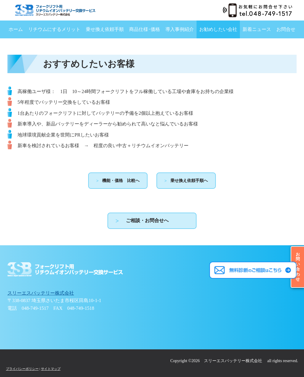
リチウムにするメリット (54, 29)
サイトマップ (51, 368)
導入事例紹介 (179, 29)
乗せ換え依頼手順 (105, 29)
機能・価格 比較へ (121, 180)
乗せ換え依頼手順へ (189, 180)
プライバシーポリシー (22, 368)
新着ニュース (257, 29)
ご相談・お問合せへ (147, 220)
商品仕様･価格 (144, 29)
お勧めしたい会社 (218, 29)
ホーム (16, 29)
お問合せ (285, 29)
